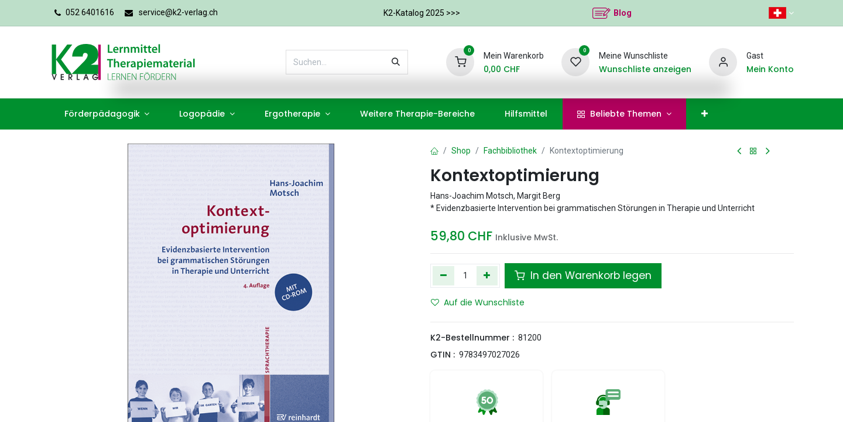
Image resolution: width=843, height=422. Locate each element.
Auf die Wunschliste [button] (478, 302)
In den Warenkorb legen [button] (583, 275)
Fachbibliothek (510, 150)
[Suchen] (395, 62)
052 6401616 (90, 12)
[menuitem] (107, 114)
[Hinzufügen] (487, 275)
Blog (623, 13)
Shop (461, 150)
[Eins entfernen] (443, 275)
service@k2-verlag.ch (178, 12)
